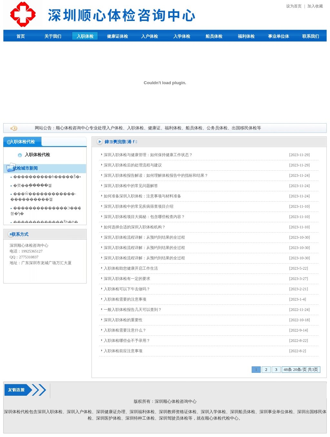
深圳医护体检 (108, 418)
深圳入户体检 (79, 411)
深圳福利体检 (142, 411)
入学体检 (181, 36)
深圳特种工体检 (140, 418)
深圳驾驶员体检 (173, 418)
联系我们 (310, 36)
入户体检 (149, 36)
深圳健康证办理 (110, 411)
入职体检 (85, 36)
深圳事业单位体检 (276, 411)
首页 (20, 36)
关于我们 (52, 36)
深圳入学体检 (213, 411)
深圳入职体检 (50, 411)
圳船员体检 (244, 411)
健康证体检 (117, 36)
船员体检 (214, 36)
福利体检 (246, 36)
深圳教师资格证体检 (178, 411)
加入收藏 (315, 6)
